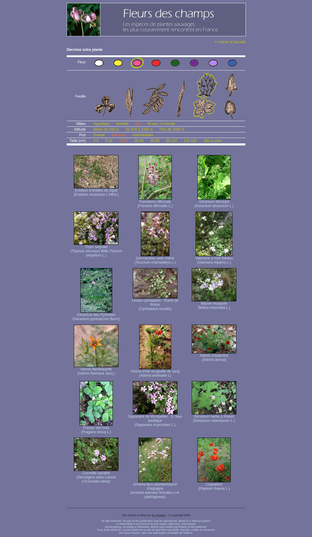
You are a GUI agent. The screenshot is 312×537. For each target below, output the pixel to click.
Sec (138, 124)
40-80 (155, 141)
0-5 (96, 141)
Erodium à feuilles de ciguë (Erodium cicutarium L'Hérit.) (96, 191)
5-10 (108, 141)
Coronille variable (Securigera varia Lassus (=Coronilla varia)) (96, 475)
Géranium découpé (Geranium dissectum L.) (213, 202)
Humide (122, 124)
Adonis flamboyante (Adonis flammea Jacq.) (96, 369)
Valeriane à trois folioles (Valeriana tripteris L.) (214, 258)
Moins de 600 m (106, 129)
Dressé (99, 135)
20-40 (139, 141)
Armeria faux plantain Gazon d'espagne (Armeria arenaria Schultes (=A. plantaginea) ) (155, 489)
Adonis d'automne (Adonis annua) (214, 356)
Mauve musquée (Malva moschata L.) (214, 304)
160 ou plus (212, 141)
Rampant (118, 135)
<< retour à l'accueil (229, 42)
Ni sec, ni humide (161, 124)
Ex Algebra (159, 515)
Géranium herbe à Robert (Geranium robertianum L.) (214, 417)
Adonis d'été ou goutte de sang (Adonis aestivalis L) (155, 372)
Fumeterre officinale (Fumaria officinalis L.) (155, 202)
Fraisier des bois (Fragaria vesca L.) (96, 428)
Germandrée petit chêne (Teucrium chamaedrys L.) (155, 258)
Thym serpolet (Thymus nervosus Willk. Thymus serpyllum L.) (96, 249)
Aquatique (101, 124)
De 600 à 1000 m (139, 129)
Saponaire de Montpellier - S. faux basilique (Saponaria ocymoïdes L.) (155, 419)
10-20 (123, 141)
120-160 (190, 141)
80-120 (171, 141)
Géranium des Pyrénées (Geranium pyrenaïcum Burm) (96, 315)
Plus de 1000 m (171, 129)
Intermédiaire (142, 135)
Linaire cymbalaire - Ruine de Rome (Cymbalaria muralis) (155, 303)
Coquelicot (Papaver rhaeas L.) (214, 485)
